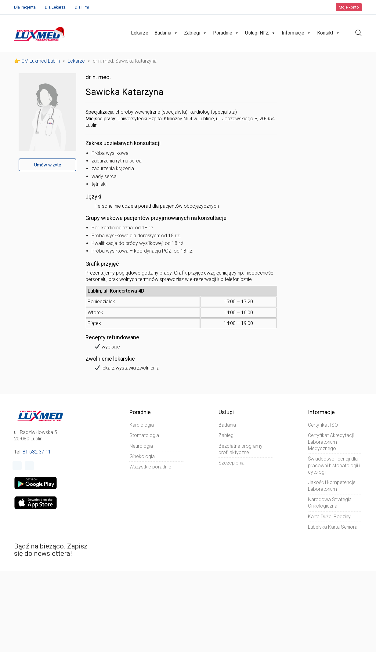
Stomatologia (144, 435)
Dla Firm (82, 7)
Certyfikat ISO (323, 425)
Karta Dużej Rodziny (329, 516)
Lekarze (139, 33)
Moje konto (349, 7)
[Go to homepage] (40, 33)
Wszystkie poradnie (150, 467)
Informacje (296, 33)
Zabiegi (195, 33)
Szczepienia (231, 463)
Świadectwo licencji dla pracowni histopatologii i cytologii (334, 465)
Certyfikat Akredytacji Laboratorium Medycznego (331, 441)
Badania (166, 33)
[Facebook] (17, 465)
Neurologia (141, 446)
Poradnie (226, 33)
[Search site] (358, 34)
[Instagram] (29, 465)
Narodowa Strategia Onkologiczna (330, 503)
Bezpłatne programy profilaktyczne (240, 449)
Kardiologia (141, 425)
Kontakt (328, 33)
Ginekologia (142, 456)
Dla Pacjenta (25, 7)
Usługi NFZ (260, 33)
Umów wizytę (47, 165)
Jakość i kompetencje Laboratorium (332, 485)
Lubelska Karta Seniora (332, 527)
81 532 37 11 (37, 452)
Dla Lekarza (55, 7)
